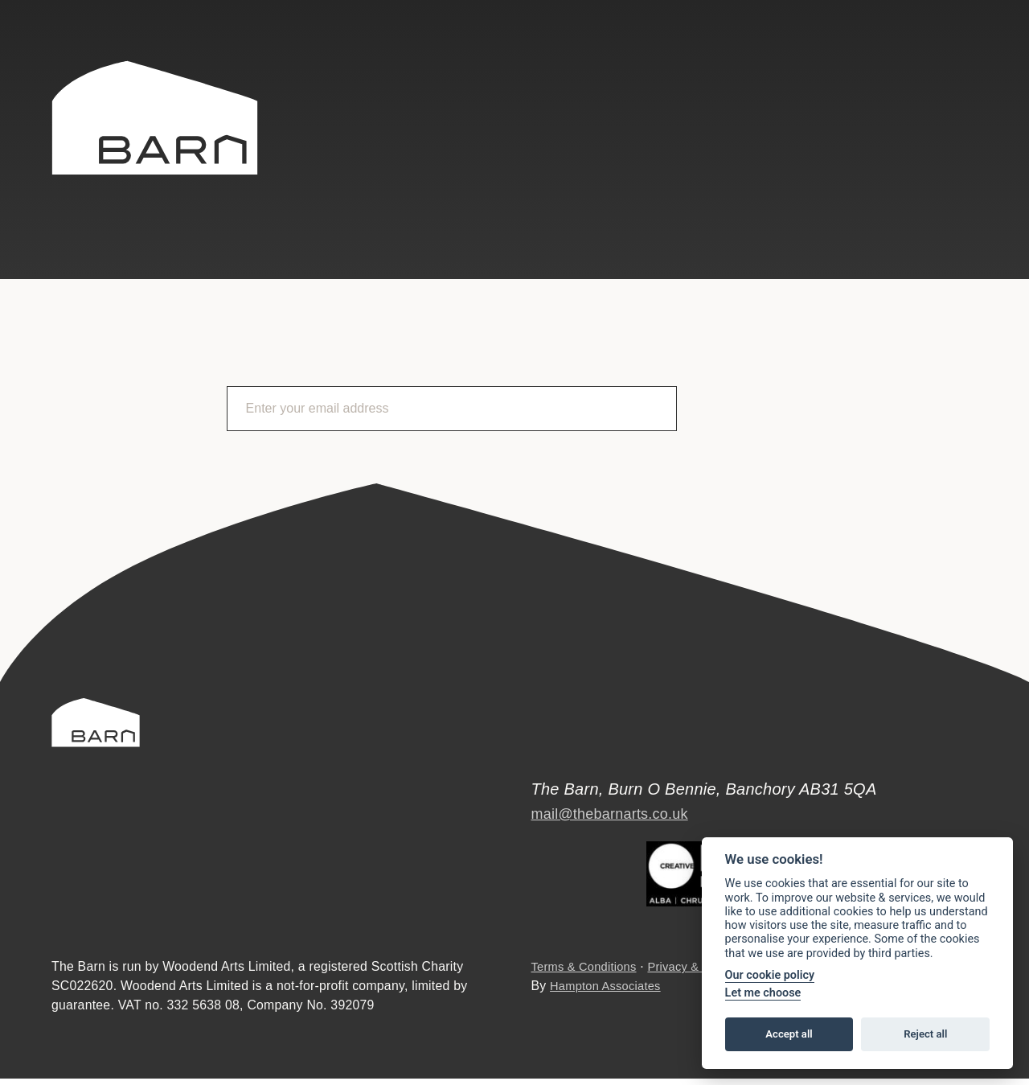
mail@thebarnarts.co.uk (618, 804)
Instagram (969, 78)
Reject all (925, 1034)
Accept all (788, 1034)
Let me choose (763, 993)
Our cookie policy (770, 975)
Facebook (925, 78)
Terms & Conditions (588, 973)
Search (771, 76)
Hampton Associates (610, 992)
